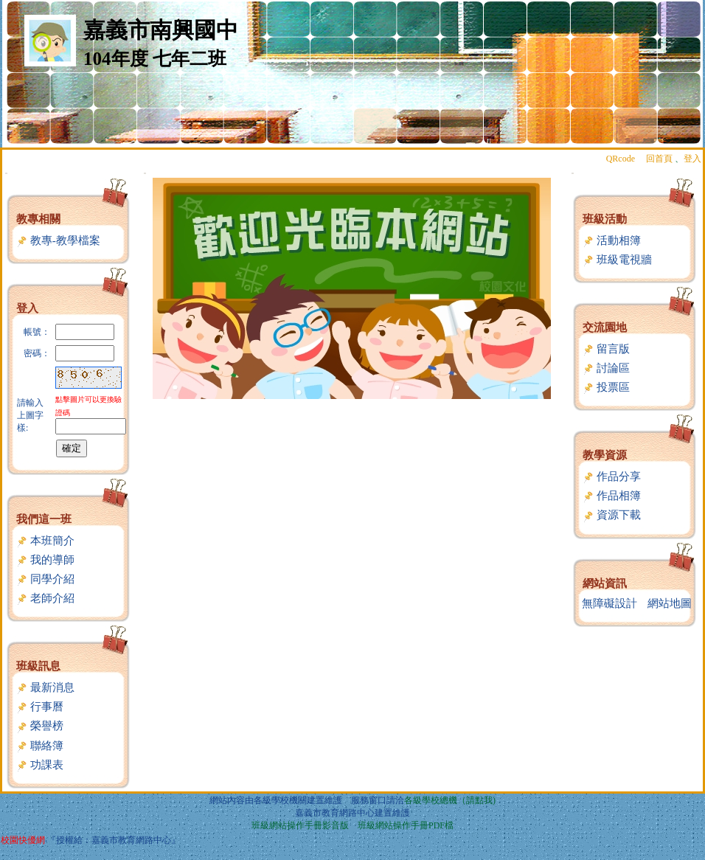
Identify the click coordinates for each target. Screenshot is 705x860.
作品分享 (612, 476)
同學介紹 (45, 579)
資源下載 (612, 515)
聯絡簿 (39, 746)
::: (6, 173)
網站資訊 (605, 583)
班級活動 (605, 219)
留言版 (606, 349)
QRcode (620, 158)
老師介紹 (45, 598)
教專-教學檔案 (58, 240)
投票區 (606, 387)
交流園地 (605, 327)
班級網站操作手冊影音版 (300, 825)
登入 (692, 158)
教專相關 (38, 219)
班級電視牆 (617, 260)
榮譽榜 (39, 726)
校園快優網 (23, 840)
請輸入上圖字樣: (30, 415)
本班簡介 (45, 541)
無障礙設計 (609, 603)
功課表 (39, 765)
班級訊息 (38, 666)
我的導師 (45, 560)
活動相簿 (612, 240)
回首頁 (659, 158)
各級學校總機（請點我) (450, 800)
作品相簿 (612, 496)
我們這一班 (44, 519)
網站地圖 (669, 603)
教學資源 (605, 455)
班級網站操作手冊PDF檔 (406, 825)
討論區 (606, 368)
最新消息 (45, 687)
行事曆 (39, 706)
